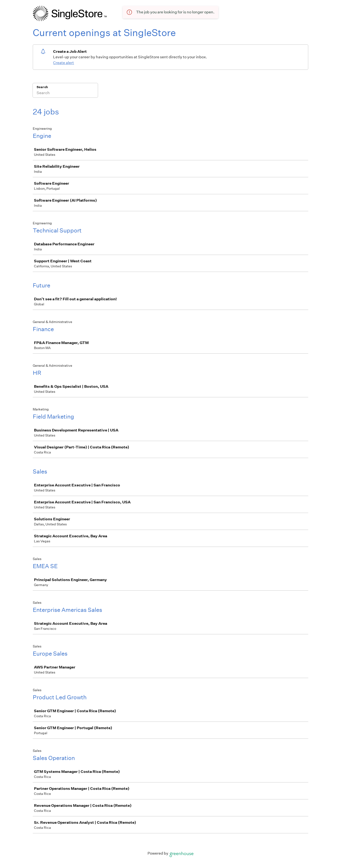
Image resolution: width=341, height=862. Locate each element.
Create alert (63, 62)
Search (42, 87)
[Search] (65, 93)
